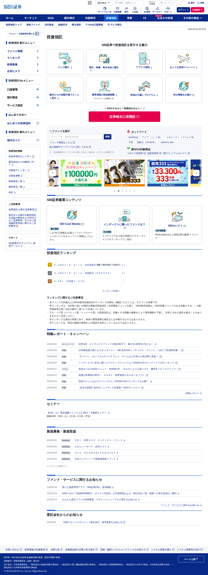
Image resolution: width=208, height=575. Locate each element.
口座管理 (23, 89)
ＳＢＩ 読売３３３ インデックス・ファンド (100, 440)
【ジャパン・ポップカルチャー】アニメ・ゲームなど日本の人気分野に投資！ (120, 356)
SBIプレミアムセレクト (176, 153)
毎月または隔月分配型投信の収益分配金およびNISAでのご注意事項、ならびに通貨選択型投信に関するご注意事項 (22, 220)
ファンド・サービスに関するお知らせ (181, 505)
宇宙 (131, 142)
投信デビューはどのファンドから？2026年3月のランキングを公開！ (115, 381)
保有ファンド (33, 24)
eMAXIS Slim (167, 142)
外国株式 (90, 18)
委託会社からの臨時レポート (22, 163)
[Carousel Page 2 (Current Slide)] (118, 191)
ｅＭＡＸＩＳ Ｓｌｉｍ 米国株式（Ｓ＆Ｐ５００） (84, 273)
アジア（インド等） (152, 137)
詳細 (115, 291)
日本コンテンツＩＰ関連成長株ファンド (97, 459)
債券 (129, 18)
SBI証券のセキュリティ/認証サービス (22, 244)
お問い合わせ (13, 549)
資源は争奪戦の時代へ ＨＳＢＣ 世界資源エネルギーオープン (113, 375)
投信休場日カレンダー (21, 156)
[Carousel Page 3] (122, 191)
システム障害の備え (163, 549)
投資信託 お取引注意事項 (23, 209)
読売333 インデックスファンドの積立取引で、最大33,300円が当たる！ (118, 344)
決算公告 (57, 549)
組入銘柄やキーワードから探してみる (70, 147)
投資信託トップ (14, 24)
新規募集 (23, 64)
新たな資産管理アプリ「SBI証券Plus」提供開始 (88, 487)
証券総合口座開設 (124, 116)
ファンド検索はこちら (62, 142)
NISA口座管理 (94, 24)
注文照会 (49, 24)
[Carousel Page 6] (134, 191)
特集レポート (194, 393)
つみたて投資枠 (136, 153)
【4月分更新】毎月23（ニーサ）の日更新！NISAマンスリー (111, 387)
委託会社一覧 (17, 186)
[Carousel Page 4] (126, 191)
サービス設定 (23, 105)
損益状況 (62, 24)
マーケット (30, 18)
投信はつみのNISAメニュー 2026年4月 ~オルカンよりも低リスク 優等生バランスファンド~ (130, 369)
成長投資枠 (154, 153)
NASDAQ (133, 137)
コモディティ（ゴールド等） (181, 137)
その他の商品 (192, 18)
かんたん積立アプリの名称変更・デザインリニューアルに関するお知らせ (101, 499)
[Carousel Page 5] (130, 191)
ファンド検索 (23, 51)
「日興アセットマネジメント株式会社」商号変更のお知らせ (93, 522)
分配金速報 (16, 175)
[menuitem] (191, 3)
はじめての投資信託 (23, 123)
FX (144, 18)
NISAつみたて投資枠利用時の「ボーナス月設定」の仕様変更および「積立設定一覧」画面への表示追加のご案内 (121, 493)
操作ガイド (23, 140)
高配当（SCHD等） (147, 142)
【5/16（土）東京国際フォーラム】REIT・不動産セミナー (78, 412)
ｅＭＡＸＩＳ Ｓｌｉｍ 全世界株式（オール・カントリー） (89, 265)
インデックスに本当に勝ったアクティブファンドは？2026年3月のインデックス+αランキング (128, 362)
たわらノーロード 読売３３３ (92, 446)
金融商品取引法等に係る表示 (81, 549)
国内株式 (69, 18)
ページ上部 (191, 559)
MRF (12, 192)
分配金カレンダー (19, 170)
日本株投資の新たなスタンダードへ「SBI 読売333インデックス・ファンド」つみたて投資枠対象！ (131, 350)
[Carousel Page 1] (114, 191)
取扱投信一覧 (17, 181)
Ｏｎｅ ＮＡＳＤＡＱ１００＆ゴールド (96, 452)
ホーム (10, 18)
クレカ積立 (114, 24)
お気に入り (23, 71)
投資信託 (111, 18)
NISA (51, 18)
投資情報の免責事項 (36, 549)
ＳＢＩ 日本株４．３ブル (71, 281)
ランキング (23, 58)
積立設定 (76, 24)
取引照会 (23, 97)
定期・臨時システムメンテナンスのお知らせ (124, 549)
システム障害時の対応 (190, 549)
